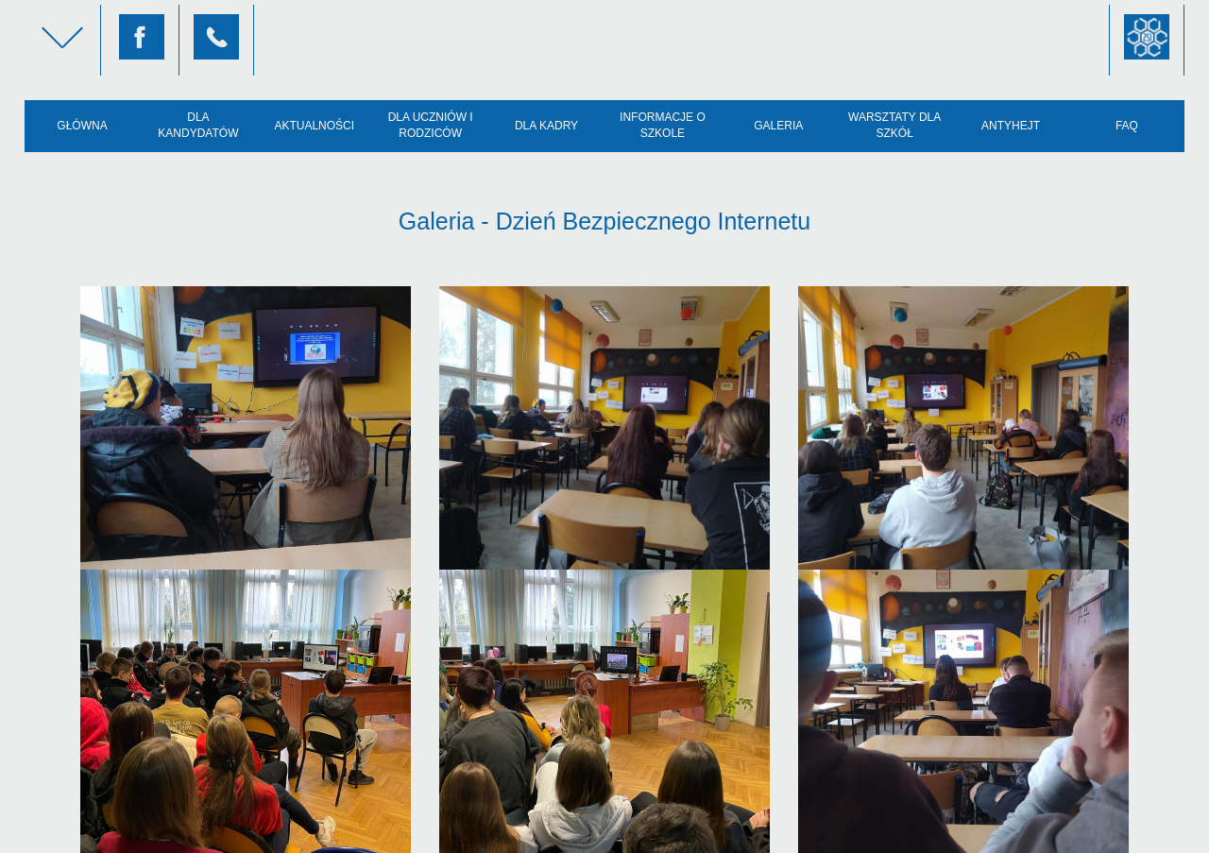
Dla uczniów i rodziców (430, 125)
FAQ (1126, 125)
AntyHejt (1010, 125)
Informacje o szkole (663, 125)
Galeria (778, 125)
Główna (82, 125)
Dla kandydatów (198, 125)
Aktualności (314, 125)
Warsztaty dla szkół (894, 125)
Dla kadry (546, 125)
